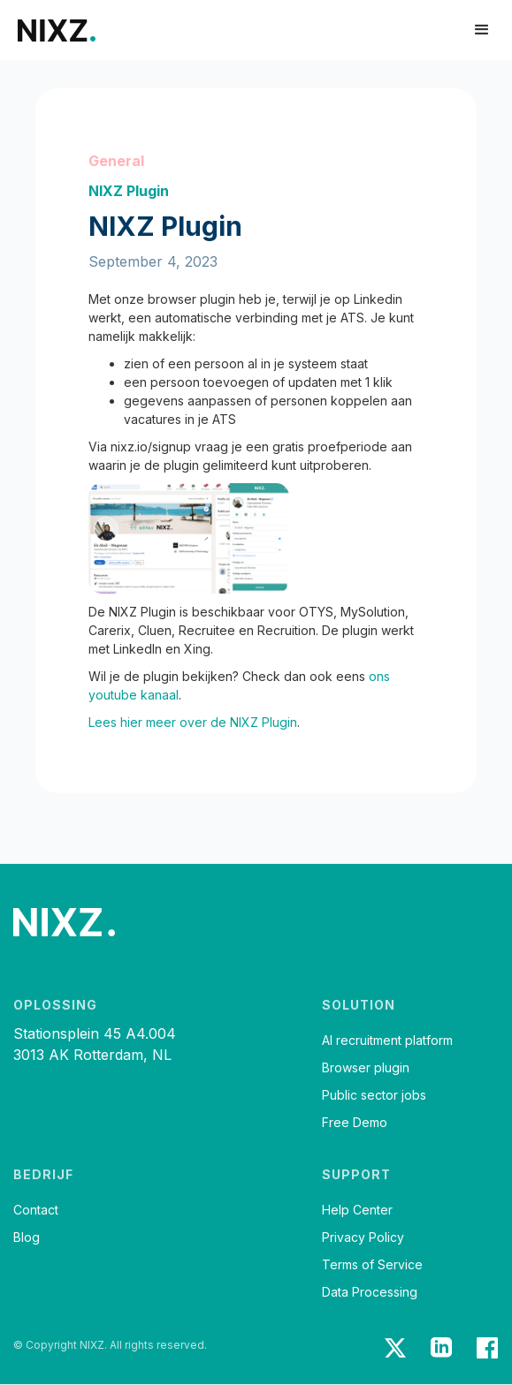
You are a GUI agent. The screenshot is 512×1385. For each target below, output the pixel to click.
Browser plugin (365, 1068)
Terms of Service (372, 1265)
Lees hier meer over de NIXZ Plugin (192, 722)
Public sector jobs (374, 1095)
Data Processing (369, 1292)
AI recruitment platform (387, 1040)
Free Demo (354, 1123)
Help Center (357, 1210)
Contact (35, 1210)
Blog (26, 1237)
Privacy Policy (363, 1237)
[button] (482, 30)
